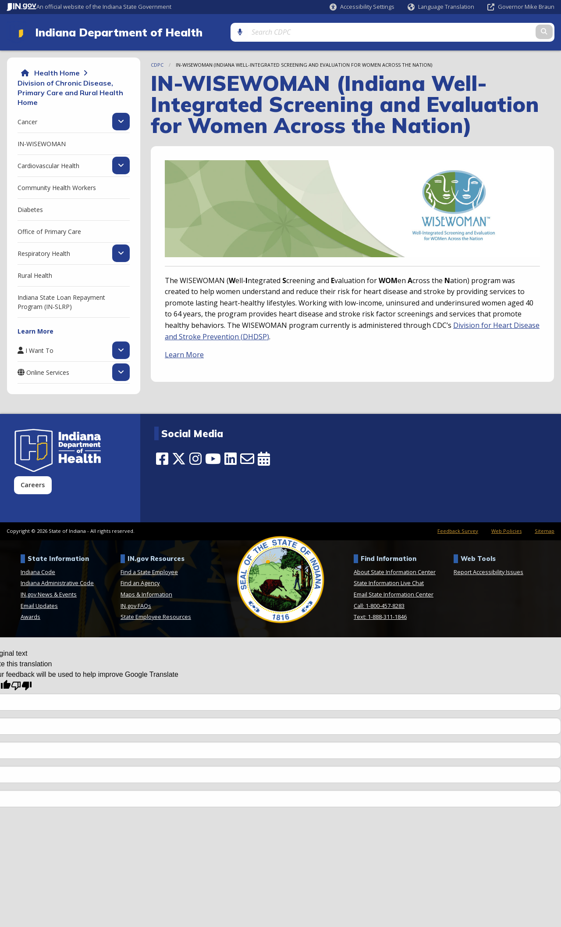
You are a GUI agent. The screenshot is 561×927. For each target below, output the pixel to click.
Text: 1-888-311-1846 (380, 615)
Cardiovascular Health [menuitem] (48, 164)
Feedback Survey (457, 530)
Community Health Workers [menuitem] (57, 186)
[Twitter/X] (179, 458)
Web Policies (506, 530)
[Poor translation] (21, 685)
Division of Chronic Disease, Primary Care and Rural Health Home (70, 91)
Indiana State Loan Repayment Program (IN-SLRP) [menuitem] (61, 300)
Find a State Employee (149, 570)
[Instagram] (195, 458)
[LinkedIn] (230, 458)
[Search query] (489, 31)
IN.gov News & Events (49, 593)
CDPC (157, 64)
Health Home (57, 72)
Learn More (184, 354)
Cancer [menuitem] (27, 120)
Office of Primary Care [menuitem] (49, 230)
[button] (362, 7)
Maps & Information (146, 593)
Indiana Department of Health (114, 32)
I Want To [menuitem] (39, 349)
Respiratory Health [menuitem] (44, 252)
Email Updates (39, 604)
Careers (33, 484)
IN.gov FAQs (136, 604)
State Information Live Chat (389, 582)
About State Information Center (395, 570)
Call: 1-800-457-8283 (379, 604)
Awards (30, 615)
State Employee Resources (156, 615)
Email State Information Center (393, 593)
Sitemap (544, 530)
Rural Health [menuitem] (35, 274)
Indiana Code (38, 570)
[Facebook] (162, 458)
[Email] (247, 458)
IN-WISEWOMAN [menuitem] (42, 142)
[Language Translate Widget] (441, 7)
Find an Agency (140, 582)
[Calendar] (264, 458)
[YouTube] (213, 458)
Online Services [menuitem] (47, 371)
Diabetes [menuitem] (30, 208)
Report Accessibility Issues (488, 570)
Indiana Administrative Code (57, 582)
